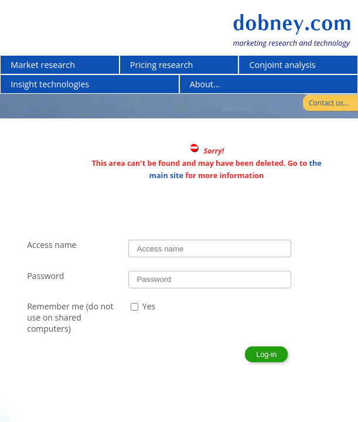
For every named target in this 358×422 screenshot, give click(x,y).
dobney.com (292, 23)
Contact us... (329, 103)
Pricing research (161, 64)
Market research (43, 64)
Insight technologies (50, 84)
